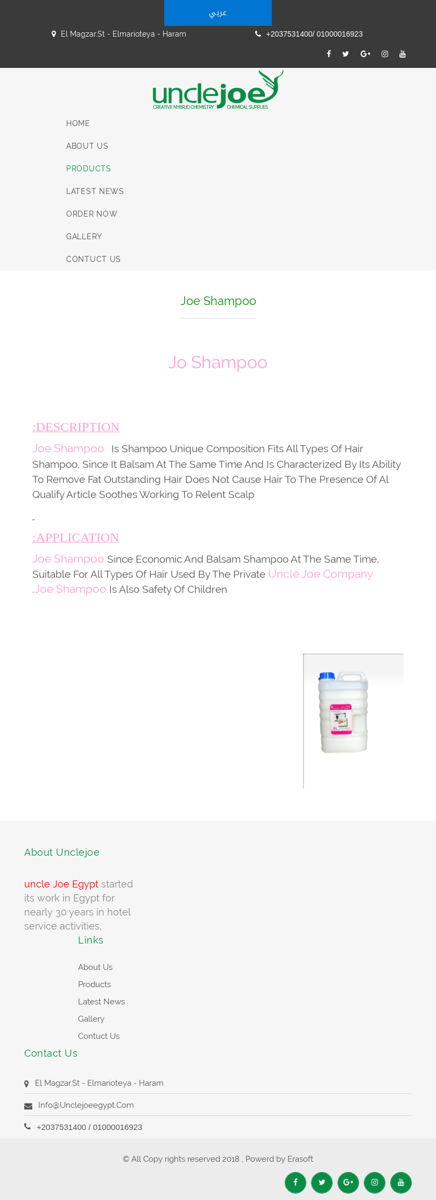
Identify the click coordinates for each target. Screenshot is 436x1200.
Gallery (84, 236)
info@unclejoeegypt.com (86, 1105)
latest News (95, 191)
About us (87, 146)
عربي (218, 12)
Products (88, 168)
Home (78, 123)
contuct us (93, 259)
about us (95, 967)
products (94, 984)
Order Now (91, 214)
